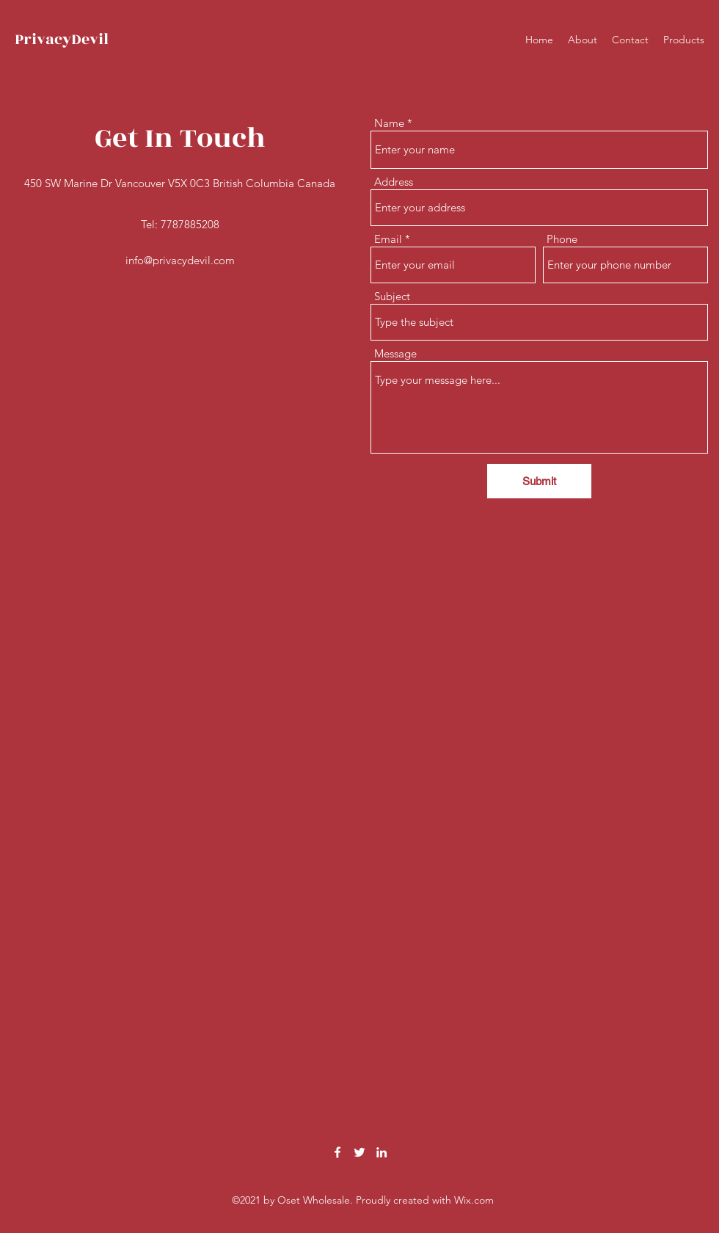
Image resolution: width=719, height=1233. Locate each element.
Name (389, 122)
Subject (392, 296)
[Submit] (539, 481)
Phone (562, 238)
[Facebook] (337, 1152)
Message (395, 353)
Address (393, 181)
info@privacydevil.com (180, 260)
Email (388, 238)
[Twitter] (359, 1152)
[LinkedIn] (381, 1152)
